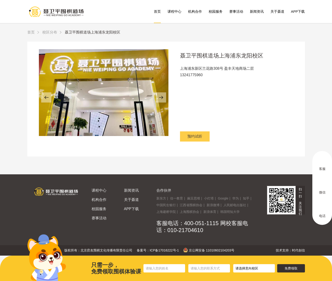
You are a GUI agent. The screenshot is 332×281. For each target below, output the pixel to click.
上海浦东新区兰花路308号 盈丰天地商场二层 (217, 68)
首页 (157, 11)
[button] (46, 97)
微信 (322, 187)
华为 (235, 198)
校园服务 (216, 11)
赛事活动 (236, 11)
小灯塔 (209, 198)
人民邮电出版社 (234, 205)
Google (223, 198)
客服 (322, 164)
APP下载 (298, 11)
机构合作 (195, 11)
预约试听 (194, 136)
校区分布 (49, 32)
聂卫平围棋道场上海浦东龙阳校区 (221, 55)
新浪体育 (209, 212)
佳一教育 (176, 198)
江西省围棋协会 (191, 205)
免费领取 (291, 268)
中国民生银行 (166, 205)
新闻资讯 (257, 11)
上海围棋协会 (189, 212)
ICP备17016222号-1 (164, 250)
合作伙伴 (163, 190)
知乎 (246, 198)
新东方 (161, 198)
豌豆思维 (193, 198)
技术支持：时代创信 (290, 250)
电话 (322, 211)
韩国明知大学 (230, 212)
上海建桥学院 (166, 212)
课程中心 (174, 11)
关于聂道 (277, 11)
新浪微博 (213, 205)
